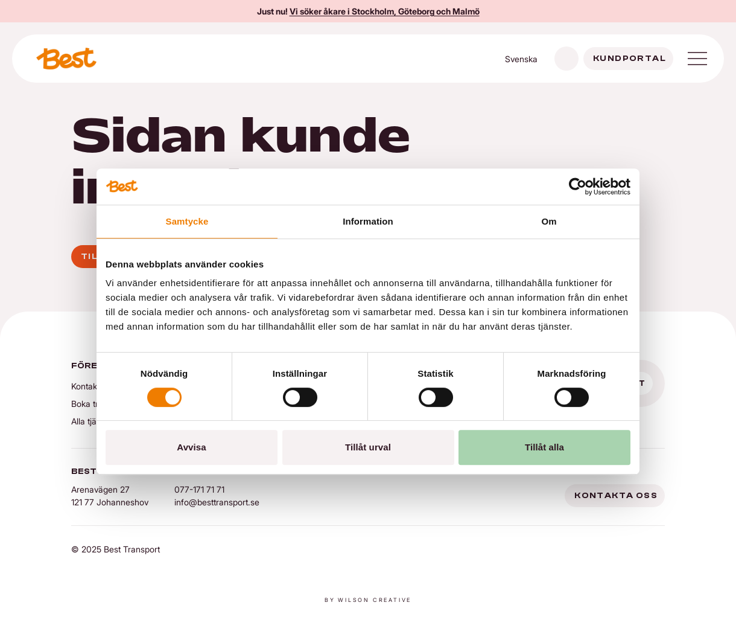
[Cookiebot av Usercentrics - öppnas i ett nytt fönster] (577, 187)
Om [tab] (548, 221)
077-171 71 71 (199, 489)
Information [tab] (368, 221)
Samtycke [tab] (187, 221)
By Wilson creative (368, 600)
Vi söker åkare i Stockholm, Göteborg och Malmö (385, 11)
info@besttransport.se (216, 502)
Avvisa (191, 447)
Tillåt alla (544, 447)
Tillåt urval (368, 447)
